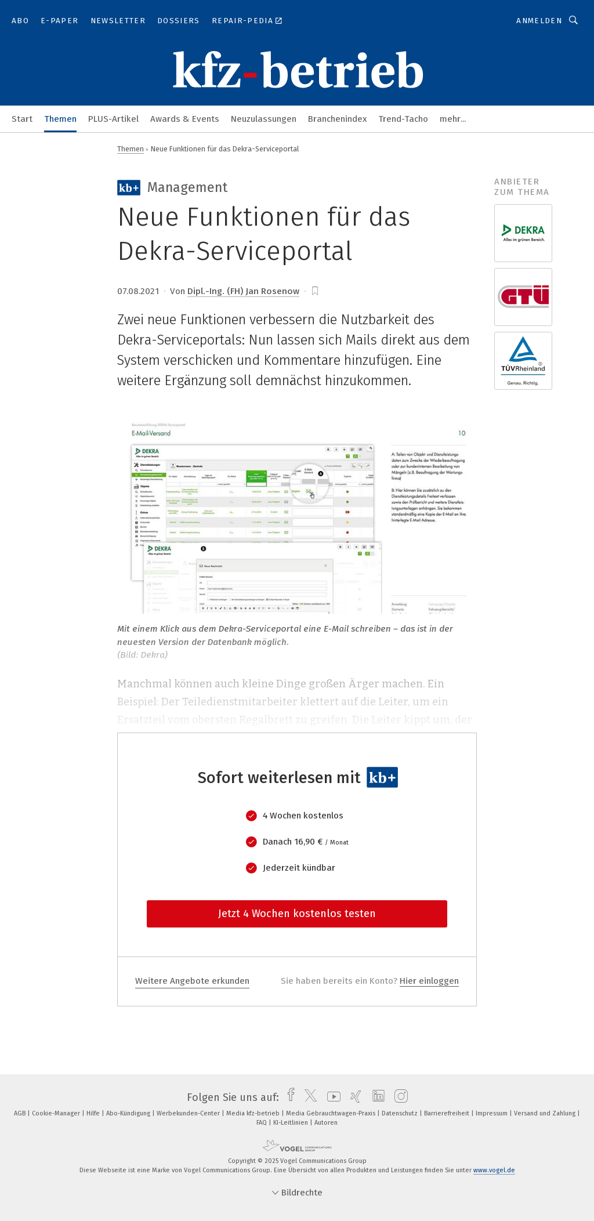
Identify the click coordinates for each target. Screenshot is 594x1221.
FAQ (262, 1122)
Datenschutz (400, 1113)
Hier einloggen (429, 981)
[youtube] (331, 1097)
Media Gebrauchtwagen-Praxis (331, 1113)
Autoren (326, 1122)
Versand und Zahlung (545, 1113)
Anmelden (539, 21)
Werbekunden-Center (189, 1113)
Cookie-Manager (57, 1113)
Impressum (492, 1113)
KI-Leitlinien (291, 1122)
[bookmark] (315, 291)
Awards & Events (184, 119)
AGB (20, 1113)
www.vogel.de (494, 1170)
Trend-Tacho (403, 119)
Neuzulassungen (263, 119)
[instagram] (398, 1097)
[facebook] (288, 1097)
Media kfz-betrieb (253, 1113)
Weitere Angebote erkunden (192, 981)
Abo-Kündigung (129, 1113)
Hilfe (94, 1113)
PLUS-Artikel (113, 119)
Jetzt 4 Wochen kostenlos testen (297, 913)
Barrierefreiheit (447, 1113)
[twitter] (307, 1097)
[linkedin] (375, 1097)
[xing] (353, 1097)
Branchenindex (337, 119)
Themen (60, 119)
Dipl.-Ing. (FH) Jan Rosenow (243, 291)
